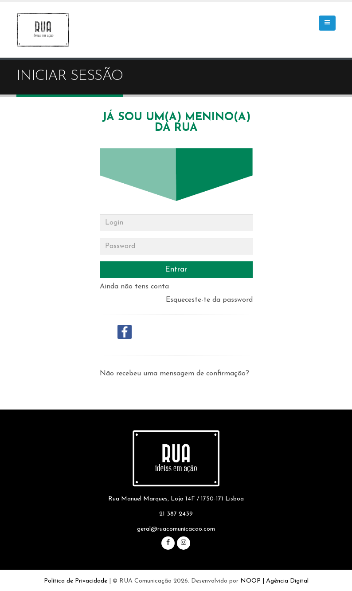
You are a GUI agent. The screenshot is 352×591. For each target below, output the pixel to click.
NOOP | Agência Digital (274, 581)
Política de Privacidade (75, 581)
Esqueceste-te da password (209, 299)
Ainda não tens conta (134, 286)
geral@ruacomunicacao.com (176, 529)
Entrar (176, 269)
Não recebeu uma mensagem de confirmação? (174, 373)
